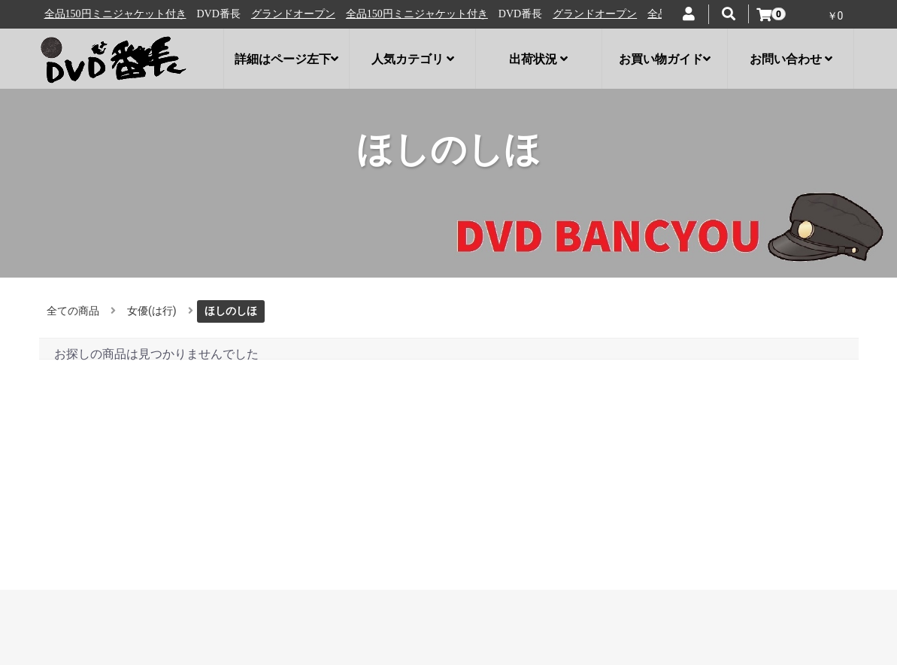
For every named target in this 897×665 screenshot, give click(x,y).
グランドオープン (57, 14)
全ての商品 (73, 311)
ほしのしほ (231, 311)
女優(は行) (152, 311)
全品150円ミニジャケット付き (181, 14)
